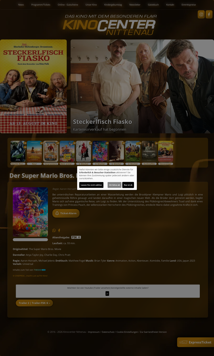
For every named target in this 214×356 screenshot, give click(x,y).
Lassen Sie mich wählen (91, 185)
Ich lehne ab (114, 185)
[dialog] (107, 178)
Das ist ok (128, 185)
